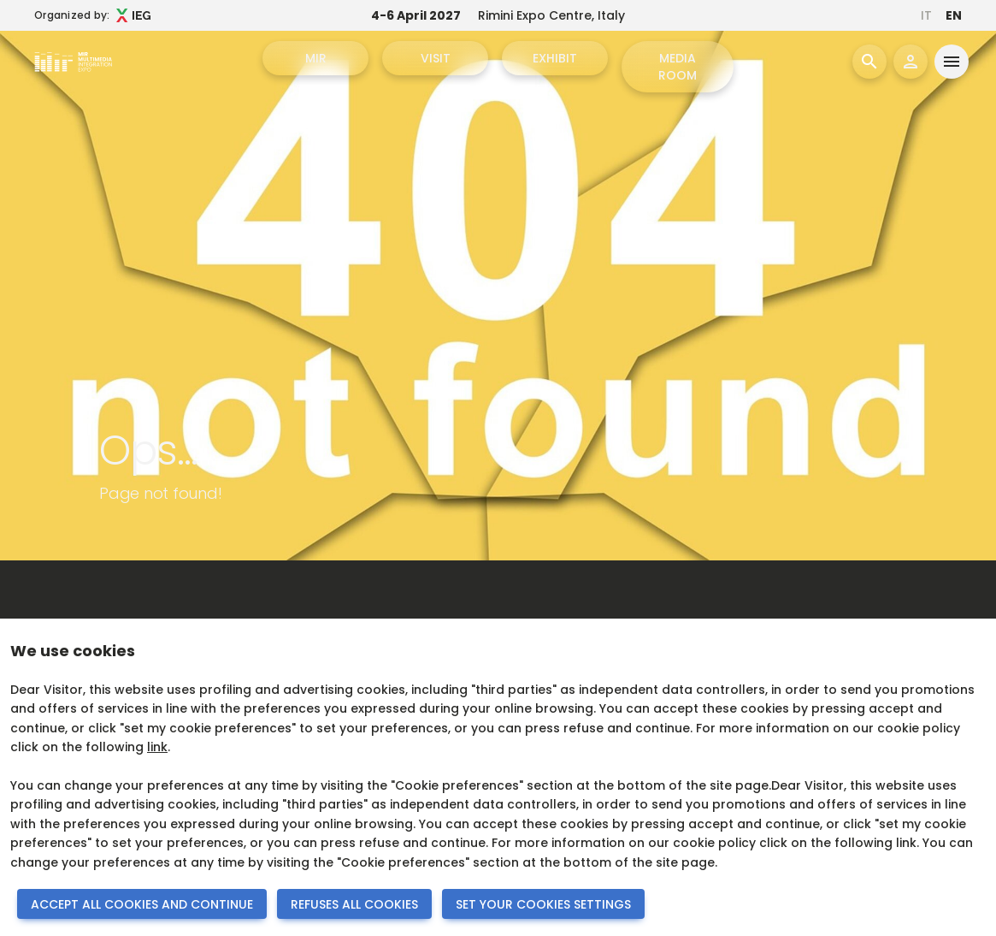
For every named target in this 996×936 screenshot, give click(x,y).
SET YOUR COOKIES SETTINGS (543, 904)
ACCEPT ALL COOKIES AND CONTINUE (142, 904)
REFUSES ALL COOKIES (354, 904)
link (157, 746)
